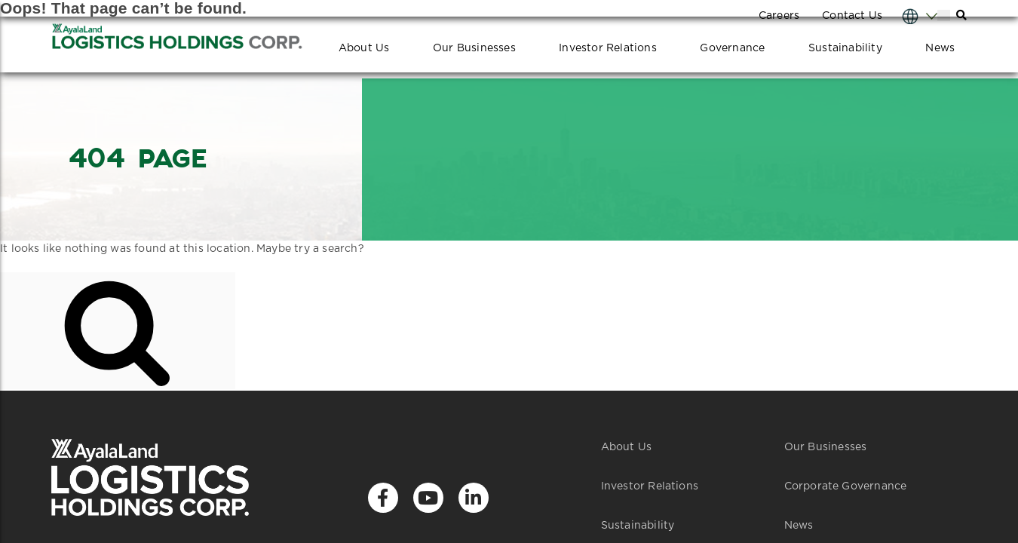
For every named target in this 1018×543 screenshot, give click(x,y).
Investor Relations (608, 48)
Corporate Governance (845, 486)
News (940, 48)
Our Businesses (474, 48)
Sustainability (845, 48)
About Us (364, 48)
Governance (732, 48)
